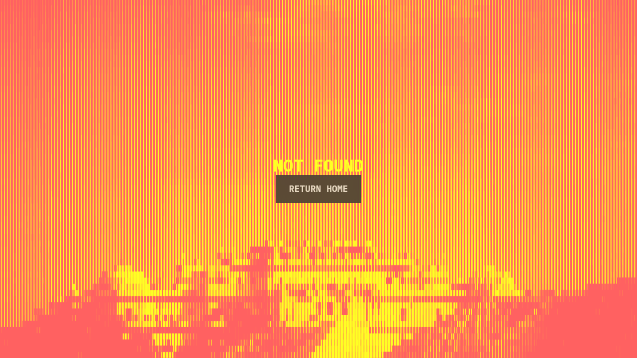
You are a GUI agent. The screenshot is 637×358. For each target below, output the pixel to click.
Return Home (318, 188)
